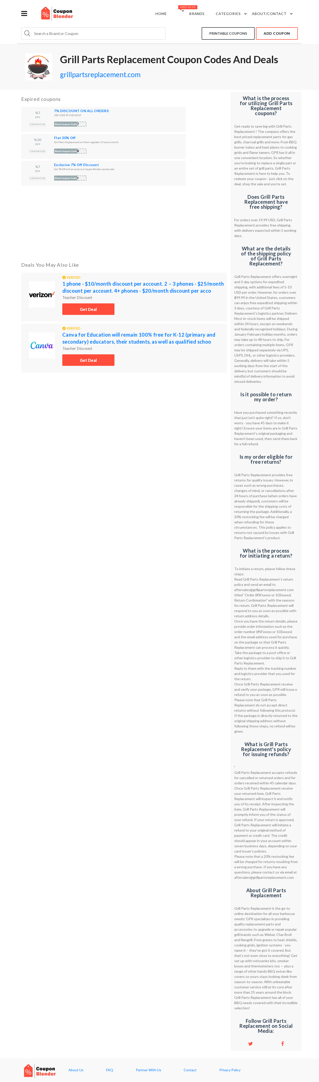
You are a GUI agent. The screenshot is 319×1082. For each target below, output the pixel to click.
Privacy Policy (229, 1070)
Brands (197, 13)
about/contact (273, 13)
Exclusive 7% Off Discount (76, 165)
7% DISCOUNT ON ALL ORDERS (81, 111)
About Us (76, 1070)
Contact (190, 1070)
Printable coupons (228, 33)
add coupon (277, 33)
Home (161, 13)
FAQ (109, 1070)
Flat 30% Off (65, 138)
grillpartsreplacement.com (100, 74)
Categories (232, 13)
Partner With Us (148, 1070)
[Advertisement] (124, 223)
